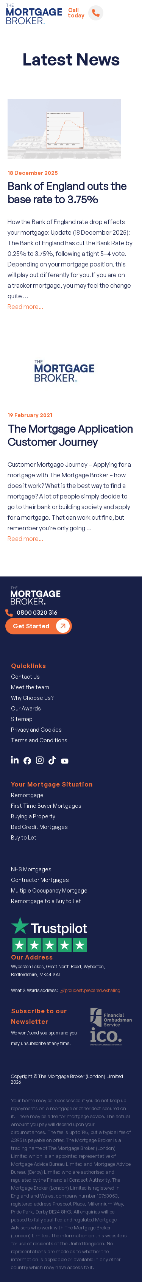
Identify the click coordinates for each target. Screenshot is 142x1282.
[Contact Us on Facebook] (29, 762)
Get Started (31, 626)
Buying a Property (33, 816)
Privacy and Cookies (36, 729)
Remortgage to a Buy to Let (46, 901)
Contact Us (25, 676)
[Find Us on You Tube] (66, 762)
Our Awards (26, 708)
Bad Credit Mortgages (39, 827)
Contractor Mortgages (40, 880)
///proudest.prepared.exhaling (90, 990)
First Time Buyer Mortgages (46, 805)
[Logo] (34, 15)
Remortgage (27, 795)
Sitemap (22, 719)
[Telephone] (95, 12)
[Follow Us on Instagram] (42, 762)
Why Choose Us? (32, 698)
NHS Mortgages (31, 869)
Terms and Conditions (39, 740)
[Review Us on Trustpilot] (49, 933)
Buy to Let (23, 837)
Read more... (25, 306)
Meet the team (30, 687)
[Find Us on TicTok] (54, 762)
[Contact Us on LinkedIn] (16, 762)
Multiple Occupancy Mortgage (49, 890)
